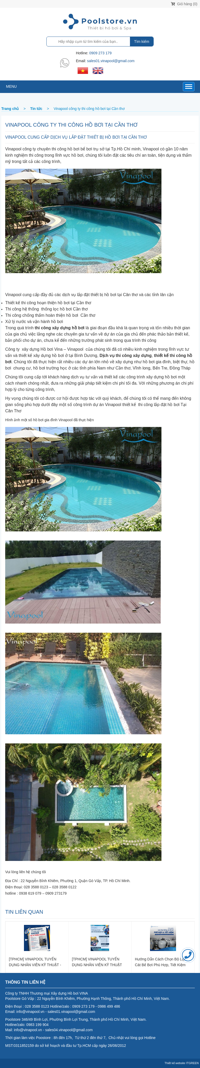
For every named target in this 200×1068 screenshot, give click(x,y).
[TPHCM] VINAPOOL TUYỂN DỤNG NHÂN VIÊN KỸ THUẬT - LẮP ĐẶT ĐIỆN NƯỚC (35, 962)
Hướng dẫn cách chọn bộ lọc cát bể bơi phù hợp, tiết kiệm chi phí (160, 962)
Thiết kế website (175, 1063)
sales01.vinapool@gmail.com (110, 61)
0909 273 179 (100, 53)
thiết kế (111, 377)
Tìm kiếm (141, 41)
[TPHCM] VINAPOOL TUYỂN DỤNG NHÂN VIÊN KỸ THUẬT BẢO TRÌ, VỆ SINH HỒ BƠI (97, 962)
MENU (11, 86)
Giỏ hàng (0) (184, 4)
